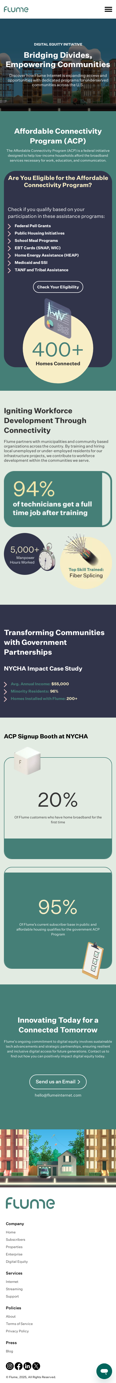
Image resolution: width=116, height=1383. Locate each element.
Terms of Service (19, 1324)
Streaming (14, 1289)
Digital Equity (17, 1262)
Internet (12, 1282)
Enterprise (14, 1254)
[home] (16, 9)
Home (11, 1232)
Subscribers (15, 1239)
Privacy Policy (17, 1331)
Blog (9, 1351)
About (11, 1316)
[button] (107, 9)
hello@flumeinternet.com (58, 1096)
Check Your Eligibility (58, 287)
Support (12, 1296)
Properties (14, 1247)
